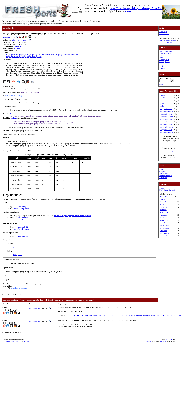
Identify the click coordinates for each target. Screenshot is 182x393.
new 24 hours (164, 225)
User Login (163, 32)
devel (9, 37)
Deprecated (163, 202)
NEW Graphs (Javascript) (167, 190)
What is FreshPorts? (166, 51)
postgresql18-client (166, 130)
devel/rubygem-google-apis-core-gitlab (72, 223)
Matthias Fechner (35, 319)
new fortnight (164, 233)
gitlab (162, 104)
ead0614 (17, 46)
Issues (161, 56)
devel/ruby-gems (21, 216)
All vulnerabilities (170, 152)
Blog (161, 66)
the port (12, 118)
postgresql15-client (166, 114)
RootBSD (169, 42)
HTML (167, 354)
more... (161, 85)
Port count (163, 197)
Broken (162, 199)
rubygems (17, 49)
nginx (162, 101)
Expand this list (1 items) (19, 299)
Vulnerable (163, 215)
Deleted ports (163, 174)
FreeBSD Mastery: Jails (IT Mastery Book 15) (136, 8)
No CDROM (164, 212)
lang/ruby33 (22, 213)
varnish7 (162, 95)
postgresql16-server (166, 122)
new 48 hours (164, 228)
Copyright (148, 355)
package (14, 123)
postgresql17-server (166, 127)
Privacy (161, 64)
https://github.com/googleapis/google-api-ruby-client (23, 57)
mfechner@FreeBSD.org (20, 40)
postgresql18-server (166, 132)
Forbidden (163, 207)
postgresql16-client (166, 119)
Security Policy (164, 62)
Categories (162, 172)
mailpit (162, 106)
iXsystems (173, 40)
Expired (162, 218)
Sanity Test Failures (165, 176)
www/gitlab (17, 256)
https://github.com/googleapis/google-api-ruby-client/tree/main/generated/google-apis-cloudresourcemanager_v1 (43, 55)
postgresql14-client (166, 109)
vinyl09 (162, 98)
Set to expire (164, 220)
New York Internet (165, 40)
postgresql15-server (166, 117)
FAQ (161, 58)
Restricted (163, 210)
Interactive (163, 223)
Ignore (162, 204)
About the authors (165, 53)
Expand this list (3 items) (13, 100)
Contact (161, 68)
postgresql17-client (166, 124)
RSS (176, 354)
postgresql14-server (166, 111)
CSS (171, 354)
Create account (164, 34)
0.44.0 (5, 37)
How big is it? (164, 60)
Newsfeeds (163, 178)
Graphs (161, 188)
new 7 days (163, 231)
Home (161, 169)
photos (128, 11)
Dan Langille (163, 355)
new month (163, 236)
